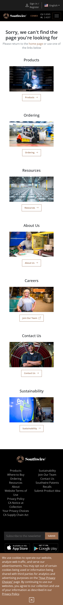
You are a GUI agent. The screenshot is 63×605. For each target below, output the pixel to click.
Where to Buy (15, 474)
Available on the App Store (17, 548)
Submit (51, 535)
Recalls (47, 487)
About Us (31, 262)
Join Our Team (31, 318)
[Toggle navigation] (56, 16)
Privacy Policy (10, 594)
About (16, 487)
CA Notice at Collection (16, 505)
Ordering (31, 152)
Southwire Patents (47, 483)
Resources (32, 207)
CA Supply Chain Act (15, 515)
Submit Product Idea (47, 491)
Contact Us (31, 373)
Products (31, 97)
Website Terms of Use (16, 493)
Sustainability (32, 428)
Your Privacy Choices (16, 511)
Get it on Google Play (45, 548)
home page (36, 44)
